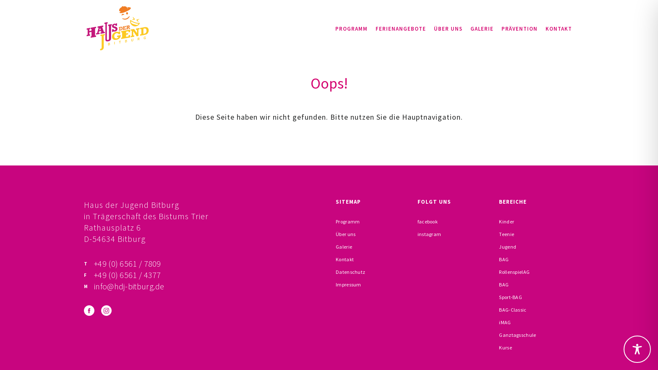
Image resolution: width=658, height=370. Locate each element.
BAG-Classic (512, 310)
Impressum (348, 284)
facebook (428, 221)
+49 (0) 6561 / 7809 (127, 263)
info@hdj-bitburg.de (129, 286)
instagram (429, 234)
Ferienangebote (401, 28)
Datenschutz (350, 272)
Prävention (519, 28)
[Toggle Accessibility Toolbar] (637, 349)
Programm (351, 28)
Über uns (448, 28)
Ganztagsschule (517, 335)
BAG (504, 259)
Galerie (482, 28)
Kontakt (559, 28)
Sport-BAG (510, 297)
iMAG (505, 322)
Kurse (505, 347)
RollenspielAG (514, 272)
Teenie (506, 234)
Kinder (506, 221)
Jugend (507, 247)
